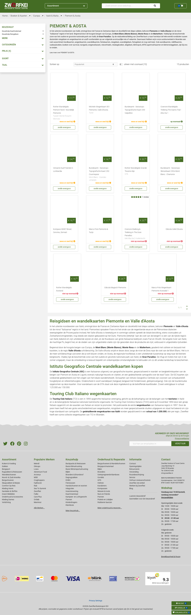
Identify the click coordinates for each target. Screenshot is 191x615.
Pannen (101, 497)
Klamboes (70, 505)
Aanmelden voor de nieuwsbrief (142, 499)
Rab (35, 486)
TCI (91, 414)
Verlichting (6, 502)
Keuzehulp (72, 459)
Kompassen (102, 488)
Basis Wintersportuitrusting (77, 469)
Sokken (5, 466)
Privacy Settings (95, 601)
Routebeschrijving (136, 475)
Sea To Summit (40, 488)
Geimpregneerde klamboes (108, 475)
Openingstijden (135, 466)
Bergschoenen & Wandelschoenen (111, 463)
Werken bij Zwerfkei (137, 486)
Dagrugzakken (72, 477)
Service (132, 477)
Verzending (134, 472)
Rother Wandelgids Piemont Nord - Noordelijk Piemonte (64, 113)
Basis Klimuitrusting (74, 466)
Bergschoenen (8, 480)
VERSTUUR (180, 443)
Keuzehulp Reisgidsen (10, 34)
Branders (101, 472)
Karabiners (102, 486)
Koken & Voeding (9, 463)
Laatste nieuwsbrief (137, 496)
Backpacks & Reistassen (76, 463)
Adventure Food (40, 472)
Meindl (36, 463)
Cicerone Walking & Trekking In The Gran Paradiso (136, 234)
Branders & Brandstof (74, 475)
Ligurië (83, 374)
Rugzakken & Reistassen (12, 472)
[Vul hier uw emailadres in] (150, 443)
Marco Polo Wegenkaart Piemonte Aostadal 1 (161, 289)
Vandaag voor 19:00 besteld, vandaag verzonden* (173, 495)
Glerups (37, 466)
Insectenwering (72, 491)
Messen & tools (104, 491)
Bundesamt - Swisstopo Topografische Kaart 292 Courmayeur (100, 174)
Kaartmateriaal (72, 494)
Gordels (101, 477)
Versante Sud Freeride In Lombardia (63, 169)
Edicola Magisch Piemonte (115, 287)
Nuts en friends (104, 494)
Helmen (101, 483)
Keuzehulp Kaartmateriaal (11, 31)
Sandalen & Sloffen (9, 491)
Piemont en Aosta (69, 374)
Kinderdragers (71, 502)
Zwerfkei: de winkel (137, 483)
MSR (36, 477)
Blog (131, 488)
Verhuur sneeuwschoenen (140, 480)
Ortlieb (36, 499)
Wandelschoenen (9, 475)
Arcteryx (37, 475)
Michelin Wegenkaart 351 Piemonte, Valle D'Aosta (100, 110)
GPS (99, 480)
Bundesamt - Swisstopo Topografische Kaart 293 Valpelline (135, 110)
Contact (132, 463)
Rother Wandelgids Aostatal (64, 289)
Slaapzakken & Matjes (11, 483)
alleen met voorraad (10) (135, 64)
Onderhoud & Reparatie (111, 459)
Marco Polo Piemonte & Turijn (98, 230)
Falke (36, 494)
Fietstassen (70, 483)
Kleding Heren (7, 488)
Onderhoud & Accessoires (12, 497)
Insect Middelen (8, 494)
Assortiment (66, 5)
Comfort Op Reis (8, 486)
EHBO (68, 480)
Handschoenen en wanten (76, 486)
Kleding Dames (8, 499)
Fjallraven (38, 483)
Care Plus (38, 497)
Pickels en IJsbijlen (105, 499)
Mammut (37, 502)
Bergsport (6, 469)
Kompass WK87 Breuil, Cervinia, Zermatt (62, 230)
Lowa (36, 469)
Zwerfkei (37, 491)
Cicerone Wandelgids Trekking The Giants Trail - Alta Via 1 (171, 110)
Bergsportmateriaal (105, 466)
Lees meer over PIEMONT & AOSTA (62, 53)
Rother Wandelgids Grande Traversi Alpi (136, 171)
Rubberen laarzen (105, 502)
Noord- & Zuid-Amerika (11, 477)
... (29, 16)
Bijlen (68, 472)
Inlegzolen (70, 488)
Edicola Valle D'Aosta (174, 229)
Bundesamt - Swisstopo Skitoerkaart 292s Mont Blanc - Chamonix (170, 171)
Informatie (135, 459)
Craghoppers (39, 480)
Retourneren (134, 469)
